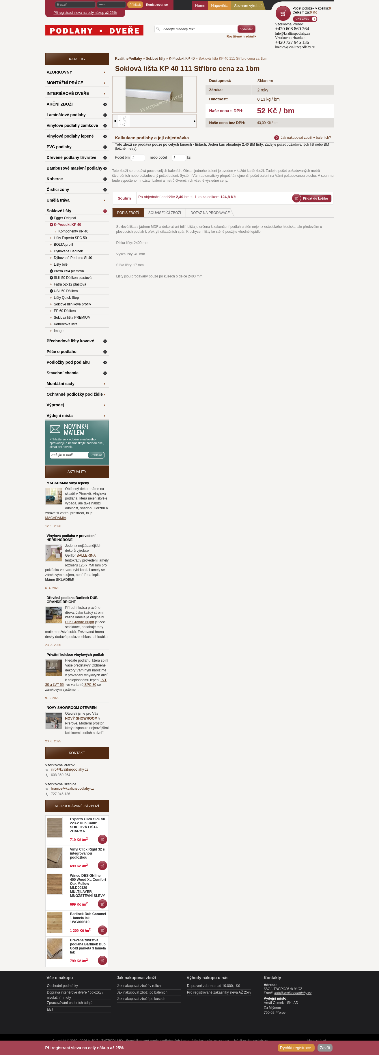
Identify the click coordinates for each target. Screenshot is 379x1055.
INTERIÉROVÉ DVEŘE (68, 93)
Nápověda (219, 5)
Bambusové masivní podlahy (74, 168)
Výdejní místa (60, 415)
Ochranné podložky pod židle (75, 394)
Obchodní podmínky (62, 986)
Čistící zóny (58, 189)
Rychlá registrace (296, 1047)
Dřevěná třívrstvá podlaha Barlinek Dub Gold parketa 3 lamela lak (88, 946)
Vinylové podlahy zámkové (72, 125)
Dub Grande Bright (79, 622)
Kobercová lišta (66, 324)
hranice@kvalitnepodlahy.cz (72, 788)
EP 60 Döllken (65, 311)
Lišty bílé (61, 264)
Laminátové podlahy (66, 114)
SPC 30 (89, 685)
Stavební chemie (63, 373)
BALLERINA (86, 555)
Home (200, 5)
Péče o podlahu (61, 351)
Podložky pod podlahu (68, 362)
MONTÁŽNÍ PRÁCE (65, 82)
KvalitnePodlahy (128, 59)
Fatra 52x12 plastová (70, 284)
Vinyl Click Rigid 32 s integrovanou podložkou (87, 853)
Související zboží (164, 213)
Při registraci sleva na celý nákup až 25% (85, 13)
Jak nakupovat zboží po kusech (141, 999)
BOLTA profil (63, 245)
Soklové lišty (155, 59)
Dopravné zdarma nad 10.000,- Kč (213, 986)
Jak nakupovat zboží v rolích (138, 986)
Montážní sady (60, 383)
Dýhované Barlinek (68, 251)
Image (59, 331)
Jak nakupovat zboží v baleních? (302, 137)
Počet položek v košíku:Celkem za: (312, 10)
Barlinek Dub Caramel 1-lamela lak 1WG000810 (88, 918)
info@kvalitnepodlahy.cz (69, 769)
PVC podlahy (59, 146)
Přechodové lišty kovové (70, 341)
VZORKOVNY (59, 72)
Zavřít (325, 1047)
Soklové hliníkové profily (72, 304)
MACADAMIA (55, 518)
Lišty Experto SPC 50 (70, 238)
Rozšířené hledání (241, 36)
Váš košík (302, 19)
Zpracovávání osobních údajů (69, 1003)
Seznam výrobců (248, 5)
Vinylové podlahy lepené (70, 136)
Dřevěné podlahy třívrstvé (71, 157)
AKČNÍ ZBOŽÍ (60, 104)
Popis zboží (128, 213)
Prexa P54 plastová (69, 271)
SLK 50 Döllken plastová (73, 278)
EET (50, 1009)
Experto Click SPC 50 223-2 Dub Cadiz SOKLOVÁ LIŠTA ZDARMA (87, 825)
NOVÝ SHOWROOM (81, 718)
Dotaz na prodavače (213, 212)
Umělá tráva (58, 200)
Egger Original (65, 218)
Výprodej (55, 405)
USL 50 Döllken (66, 291)
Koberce (55, 179)
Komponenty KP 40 (73, 231)
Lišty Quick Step (66, 298)
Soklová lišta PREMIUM (72, 318)
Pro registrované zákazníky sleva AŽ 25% (219, 992)
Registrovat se (157, 4)
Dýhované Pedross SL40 (73, 258)
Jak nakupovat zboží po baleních (142, 992)
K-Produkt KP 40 (182, 59)
